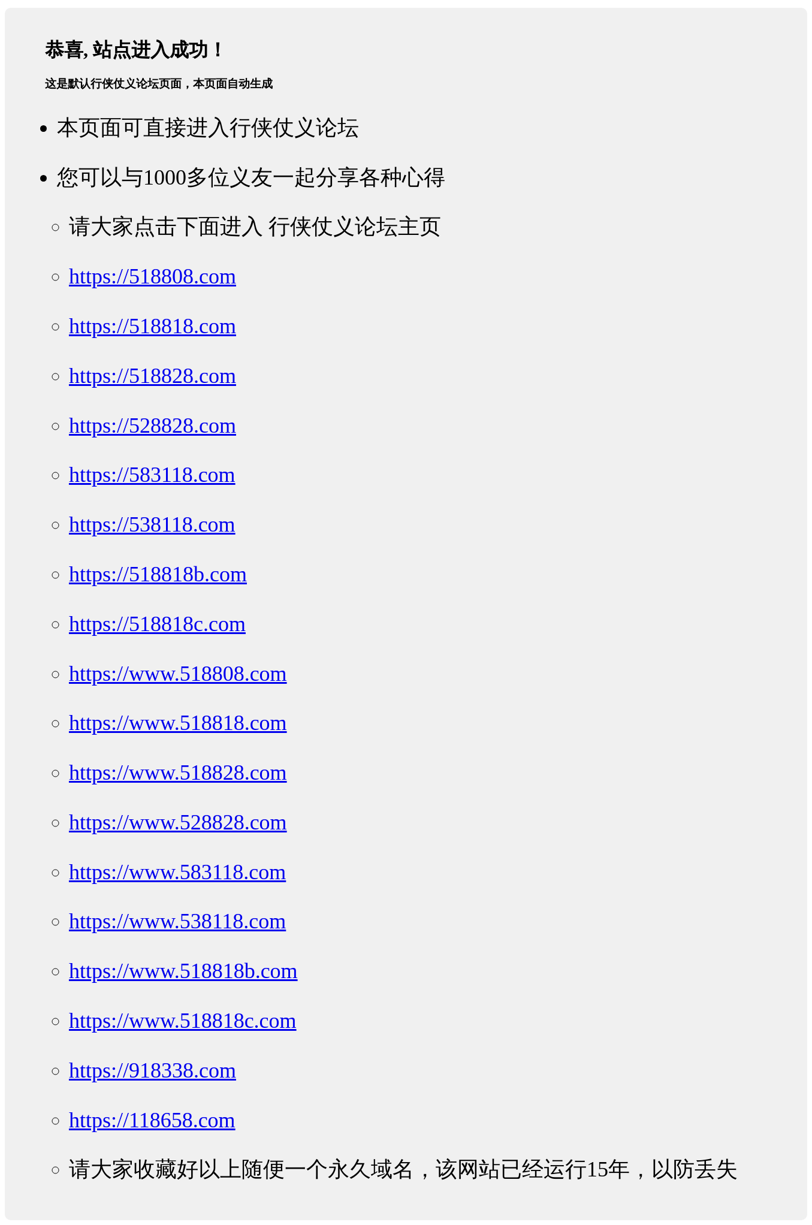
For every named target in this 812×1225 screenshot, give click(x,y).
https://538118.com (152, 524)
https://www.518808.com (178, 674)
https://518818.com (152, 326)
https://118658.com (152, 1120)
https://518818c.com (157, 624)
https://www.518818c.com (183, 1021)
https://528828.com (152, 425)
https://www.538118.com (177, 921)
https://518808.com (152, 276)
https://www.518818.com (178, 723)
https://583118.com (152, 475)
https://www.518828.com (178, 773)
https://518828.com (152, 376)
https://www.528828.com (178, 822)
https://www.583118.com (177, 872)
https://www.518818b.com (183, 971)
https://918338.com (152, 1070)
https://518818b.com (158, 574)
